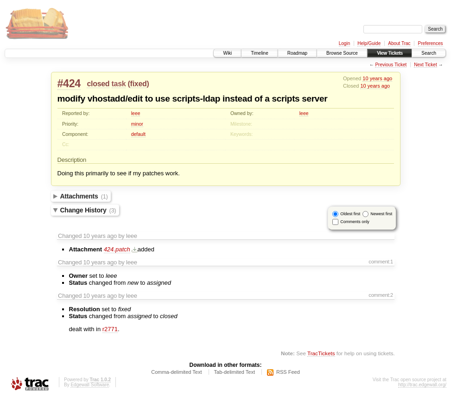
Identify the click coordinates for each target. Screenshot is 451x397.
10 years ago (377, 78)
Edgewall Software (89, 384)
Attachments (84, 196)
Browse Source (342, 53)
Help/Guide (369, 43)
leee (135, 113)
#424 (69, 83)
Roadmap (297, 53)
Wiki (227, 53)
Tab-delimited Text (234, 372)
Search (428, 53)
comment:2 (380, 295)
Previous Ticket (391, 64)
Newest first (381, 213)
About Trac (399, 43)
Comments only (354, 221)
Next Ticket (425, 64)
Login (344, 43)
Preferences (430, 43)
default (138, 134)
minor (137, 124)
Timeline (259, 53)
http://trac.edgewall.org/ (422, 384)
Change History (88, 210)
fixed (138, 84)
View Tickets (389, 53)
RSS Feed (288, 372)
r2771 (110, 329)
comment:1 (380, 261)
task (119, 84)
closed (98, 84)
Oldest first (350, 213)
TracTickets (321, 353)
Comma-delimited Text (176, 372)
